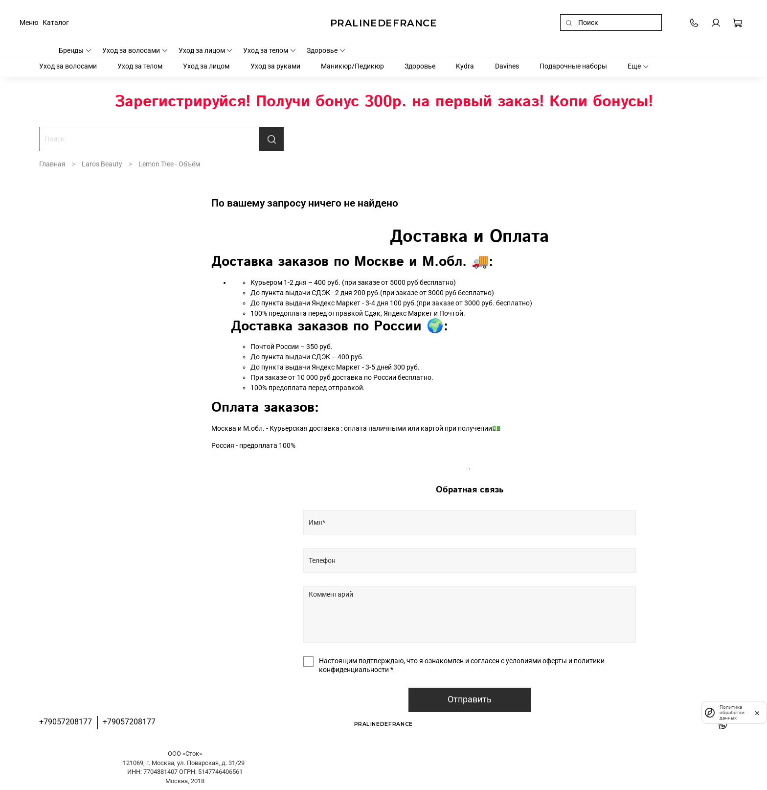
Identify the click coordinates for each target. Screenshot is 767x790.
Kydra (465, 66)
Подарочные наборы (573, 66)
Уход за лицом (206, 50)
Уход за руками (275, 66)
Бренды (75, 50)
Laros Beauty (102, 164)
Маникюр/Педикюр (352, 66)
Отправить (470, 699)
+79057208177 (65, 721)
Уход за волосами (135, 50)
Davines (507, 66)
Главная (52, 164)
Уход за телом (269, 50)
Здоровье (326, 50)
